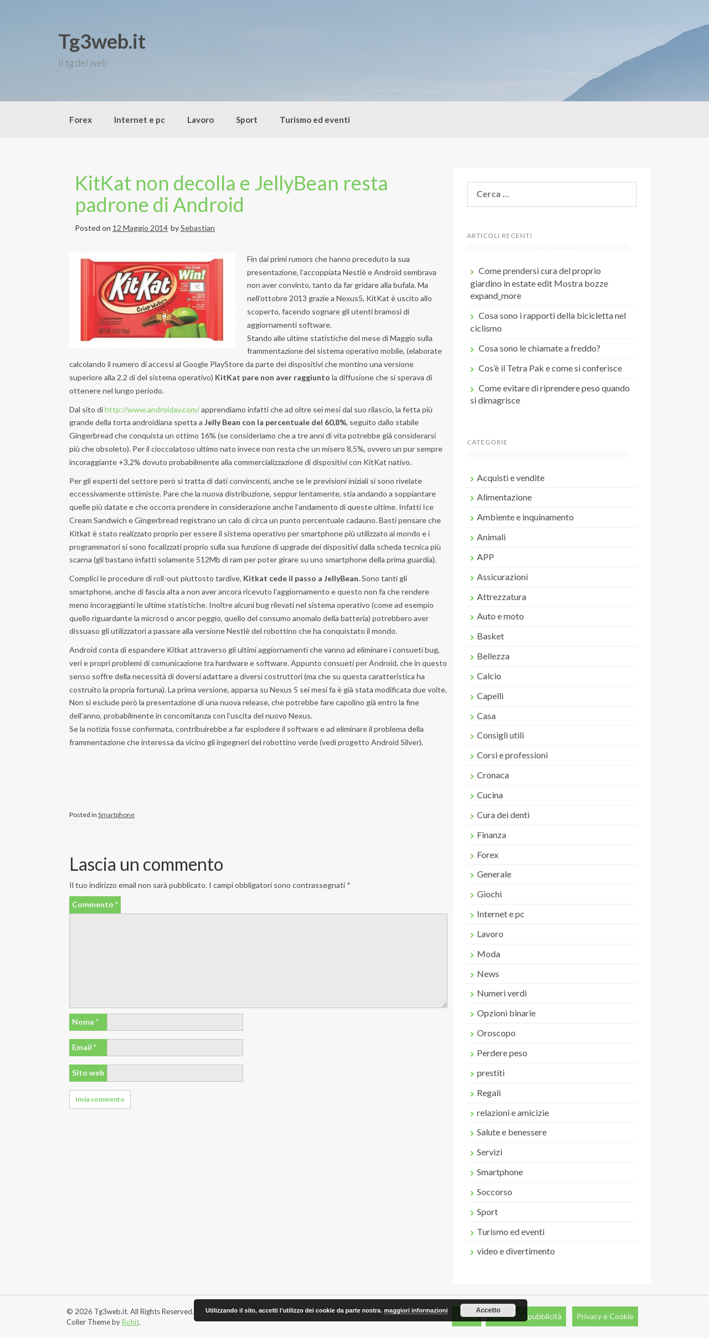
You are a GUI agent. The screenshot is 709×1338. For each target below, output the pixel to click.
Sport (247, 120)
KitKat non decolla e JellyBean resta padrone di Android (231, 194)
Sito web (88, 1072)
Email (84, 1047)
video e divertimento (516, 1251)
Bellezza (493, 655)
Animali (491, 536)
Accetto (488, 1310)
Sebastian (198, 228)
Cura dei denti (503, 814)
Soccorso (494, 1191)
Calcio (489, 675)
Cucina (490, 794)
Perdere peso (502, 1052)
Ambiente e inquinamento (525, 517)
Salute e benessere (512, 1132)
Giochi (489, 893)
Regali (489, 1092)
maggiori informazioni (416, 1310)
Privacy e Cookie (605, 1316)
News (488, 973)
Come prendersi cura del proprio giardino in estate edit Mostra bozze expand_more (539, 283)
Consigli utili (500, 735)
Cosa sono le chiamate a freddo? (539, 348)
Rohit (130, 1322)
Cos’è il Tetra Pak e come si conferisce (550, 368)
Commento (95, 904)
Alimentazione (504, 497)
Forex (80, 120)
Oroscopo (496, 1032)
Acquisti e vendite (510, 477)
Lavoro (200, 120)
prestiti (491, 1072)
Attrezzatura (501, 596)
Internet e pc (139, 120)
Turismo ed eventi (315, 120)
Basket (490, 636)
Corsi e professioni (512, 755)
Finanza (491, 834)
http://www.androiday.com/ (152, 409)
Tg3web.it (102, 41)
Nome (85, 1021)
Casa (486, 715)
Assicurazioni (502, 576)
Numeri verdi (502, 993)
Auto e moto (500, 616)
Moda (488, 953)
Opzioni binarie (506, 1013)
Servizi (489, 1151)
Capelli (490, 695)
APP (485, 556)
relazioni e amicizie (513, 1112)
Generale (494, 874)
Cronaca (493, 774)
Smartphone (116, 814)
